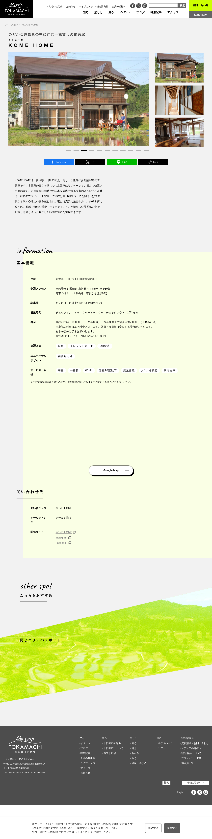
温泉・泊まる (139, 797)
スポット (15, 24)
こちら (86, 832)
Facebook (59, 162)
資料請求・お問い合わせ (195, 777)
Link (153, 162)
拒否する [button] (153, 828)
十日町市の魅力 (112, 777)
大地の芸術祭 (55, 6)
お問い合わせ (200, 5)
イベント (125, 12)
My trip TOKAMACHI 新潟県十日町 (16, 9)
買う (134, 792)
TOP (5, 24)
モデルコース (165, 777)
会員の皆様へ (119, 6)
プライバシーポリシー (193, 792)
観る (134, 777)
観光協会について (191, 787)
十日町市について (113, 782)
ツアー (162, 782)
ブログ (140, 12)
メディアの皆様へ (191, 782)
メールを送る (64, 517)
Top (82, 772)
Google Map (111, 470)
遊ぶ (134, 782)
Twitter (90, 162)
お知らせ (70, 6)
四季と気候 (110, 787)
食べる (135, 787)
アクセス (173, 12)
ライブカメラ (86, 6)
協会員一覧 (187, 797)
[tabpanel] (78, 99)
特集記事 (156, 12)
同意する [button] (172, 828)
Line (122, 162)
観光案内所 (102, 6)
